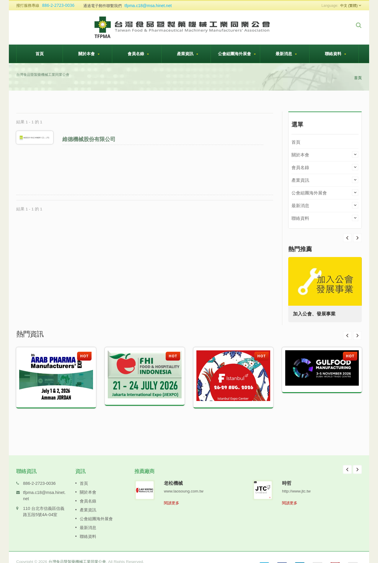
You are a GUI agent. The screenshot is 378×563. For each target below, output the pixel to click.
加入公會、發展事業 (315, 313)
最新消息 (286, 54)
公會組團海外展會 (237, 54)
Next (347, 237)
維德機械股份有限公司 (89, 139)
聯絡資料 (335, 54)
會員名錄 (138, 54)
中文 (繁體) (349, 6)
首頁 (40, 53)
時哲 (286, 474)
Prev (357, 237)
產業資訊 (187, 54)
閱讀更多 (171, 494)
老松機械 (173, 474)
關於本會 (89, 54)
